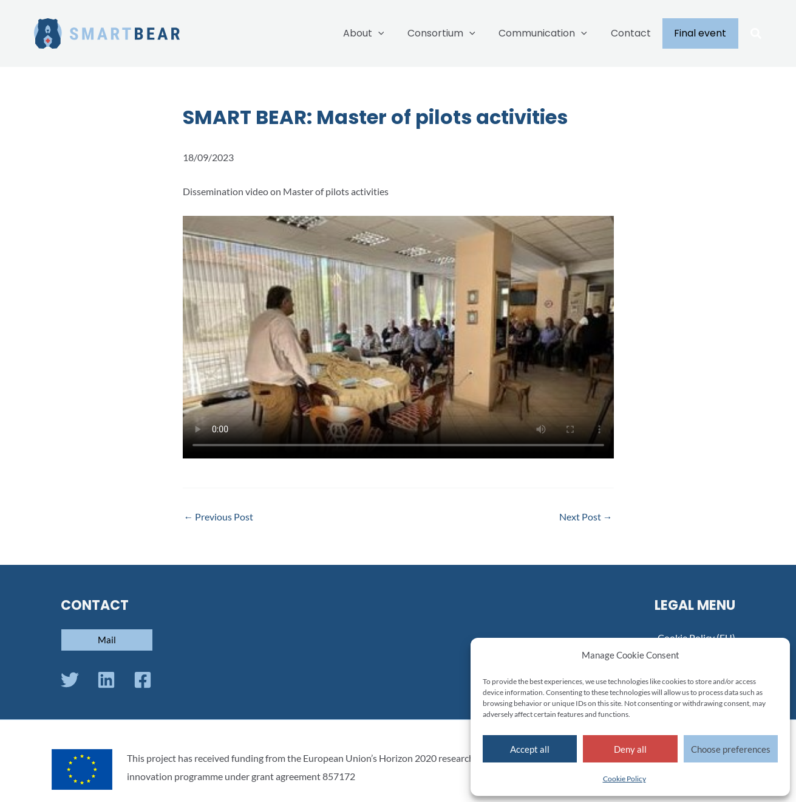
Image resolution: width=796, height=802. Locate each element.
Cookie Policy (624, 778)
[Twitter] (70, 680)
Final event (702, 33)
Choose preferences (730, 749)
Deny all (630, 749)
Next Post (586, 517)
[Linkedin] (106, 680)
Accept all (529, 749)
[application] (396, 33)
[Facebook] (143, 680)
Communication (553, 33)
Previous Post (219, 517)
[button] (756, 34)
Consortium (455, 33)
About (382, 33)
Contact (637, 33)
